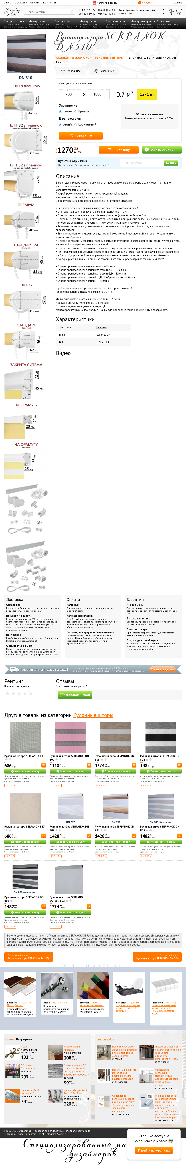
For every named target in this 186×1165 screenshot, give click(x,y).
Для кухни (161, 24)
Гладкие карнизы (12, 24)
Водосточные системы (116, 27)
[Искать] (72, 11)
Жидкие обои (35, 27)
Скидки (145, 3)
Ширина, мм (70, 89)
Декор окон (88, 21)
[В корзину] (43, 765)
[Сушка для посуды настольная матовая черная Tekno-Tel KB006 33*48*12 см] (129, 986)
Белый (65, 124)
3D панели (44, 24)
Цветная (101, 327)
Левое (65, 111)
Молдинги (34, 24)
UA (175, 2)
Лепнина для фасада (116, 24)
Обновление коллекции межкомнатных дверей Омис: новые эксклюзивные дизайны (166, 1077)
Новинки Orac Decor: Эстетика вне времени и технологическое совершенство (124, 1051)
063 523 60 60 (87, 13)
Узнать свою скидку (27, 771)
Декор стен (37, 21)
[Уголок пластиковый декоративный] (93, 986)
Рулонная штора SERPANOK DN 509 (29, 958)
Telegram (50, 1134)
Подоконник (86, 27)
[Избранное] (163, 12)
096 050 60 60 (106, 10)
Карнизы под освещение (15, 27)
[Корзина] (179, 12)
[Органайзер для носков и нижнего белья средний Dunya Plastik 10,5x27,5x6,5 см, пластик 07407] (166, 986)
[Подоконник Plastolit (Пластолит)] (20, 986)
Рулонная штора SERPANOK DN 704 (157, 958)
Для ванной (172, 24)
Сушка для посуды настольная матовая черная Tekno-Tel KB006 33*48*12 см (128, 1006)
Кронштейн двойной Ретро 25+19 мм (75, 1092)
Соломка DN (103, 334)
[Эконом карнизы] (57, 986)
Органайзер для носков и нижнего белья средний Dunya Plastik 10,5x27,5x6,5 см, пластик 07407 (164, 1008)
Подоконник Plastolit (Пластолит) (19, 1004)
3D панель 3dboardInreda (29, 1067)
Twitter (20, 1134)
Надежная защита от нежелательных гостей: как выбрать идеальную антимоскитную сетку (168, 1052)
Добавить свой (75, 695)
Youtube (61, 1134)
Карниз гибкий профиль (72, 1048)
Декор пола (62, 21)
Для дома (163, 21)
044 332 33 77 (87, 10)
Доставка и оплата (27, 2)
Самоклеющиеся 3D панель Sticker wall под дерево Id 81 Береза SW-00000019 (76, 1070)
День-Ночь (103, 342)
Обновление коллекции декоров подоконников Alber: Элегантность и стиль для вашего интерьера (123, 1103)
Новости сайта (105, 1039)
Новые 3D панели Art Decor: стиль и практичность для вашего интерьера (124, 1074)
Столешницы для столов (142, 27)
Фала (24, 1046)
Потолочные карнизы (32, 1097)
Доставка (14, 599)
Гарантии (135, 599)
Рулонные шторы (93, 714)
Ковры (57, 24)
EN (178, 2)
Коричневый (85, 124)
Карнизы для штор (88, 24)
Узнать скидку (158, 149)
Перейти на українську (154, 1150)
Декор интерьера (143, 21)
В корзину (81, 135)
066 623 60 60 (106, 13)
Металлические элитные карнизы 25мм (76, 1098)
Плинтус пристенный (61, 25)
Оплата (73, 599)
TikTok (40, 1134)
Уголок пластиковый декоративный (92, 1004)
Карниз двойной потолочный (30, 1092)
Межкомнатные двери (141, 24)
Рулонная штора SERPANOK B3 (23, 756)
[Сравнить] (171, 12)
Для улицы (162, 27)
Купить (171, 163)
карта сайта (84, 1130)
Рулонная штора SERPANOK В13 (24, 826)
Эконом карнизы (60, 1002)
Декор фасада (115, 21)
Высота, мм (98, 89)
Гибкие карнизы (72, 1053)
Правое (81, 111)
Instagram (30, 1134)
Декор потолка (14, 21)
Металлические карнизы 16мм (29, 1051)
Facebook (10, 1134)
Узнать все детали (162, 669)
